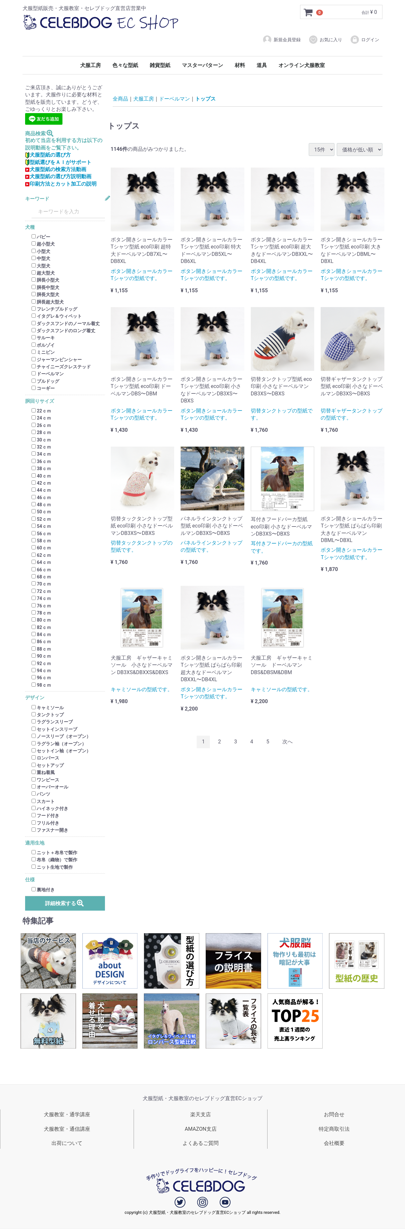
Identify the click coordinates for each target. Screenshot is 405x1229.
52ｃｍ (41, 519)
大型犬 (41, 265)
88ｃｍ (41, 649)
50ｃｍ (41, 512)
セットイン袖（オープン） (61, 750)
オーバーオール (50, 786)
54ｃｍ (41, 526)
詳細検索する (65, 903)
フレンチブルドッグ (54, 309)
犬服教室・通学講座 (67, 1114)
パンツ (41, 794)
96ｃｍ (41, 678)
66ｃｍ (41, 569)
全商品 (120, 99)
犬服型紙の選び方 (48, 155)
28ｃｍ (41, 432)
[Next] (287, 742)
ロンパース (45, 758)
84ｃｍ (41, 634)
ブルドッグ (45, 381)
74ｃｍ (41, 598)
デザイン (34, 698)
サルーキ (43, 338)
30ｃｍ (41, 439)
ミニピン (43, 352)
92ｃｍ (41, 663)
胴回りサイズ (39, 401)
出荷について (67, 1143)
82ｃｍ (41, 627)
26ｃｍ (41, 425)
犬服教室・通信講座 (67, 1129)
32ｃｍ (41, 447)
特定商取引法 (334, 1129)
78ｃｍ (41, 612)
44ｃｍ (41, 490)
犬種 (30, 227)
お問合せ (334, 1114)
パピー (41, 236)
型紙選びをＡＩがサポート (58, 162)
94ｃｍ (41, 670)
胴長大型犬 (45, 294)
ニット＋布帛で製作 (54, 852)
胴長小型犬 (45, 280)
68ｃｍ (41, 576)
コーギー (43, 388)
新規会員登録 (281, 39)
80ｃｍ (41, 620)
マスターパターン (202, 65)
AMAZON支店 (201, 1129)
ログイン (364, 39)
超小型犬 (43, 244)
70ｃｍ (41, 584)
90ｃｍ (41, 656)
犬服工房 (90, 65)
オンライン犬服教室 (301, 65)
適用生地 (34, 843)
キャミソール (48, 707)
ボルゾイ (43, 345)
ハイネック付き (50, 808)
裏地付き (43, 889)
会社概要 (334, 1143)
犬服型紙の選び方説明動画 (58, 177)
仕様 (30, 880)
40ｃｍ (41, 476)
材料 (240, 65)
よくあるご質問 (201, 1143)
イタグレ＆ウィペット (57, 316)
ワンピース (45, 779)
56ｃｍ (41, 533)
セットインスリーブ (54, 729)
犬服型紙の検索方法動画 (55, 169)
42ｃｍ (41, 483)
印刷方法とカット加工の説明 (61, 184)
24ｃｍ (41, 418)
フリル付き (45, 823)
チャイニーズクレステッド (61, 366)
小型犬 (41, 251)
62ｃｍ (41, 555)
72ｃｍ (41, 591)
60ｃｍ (41, 548)
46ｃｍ (41, 497)
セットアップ (48, 765)
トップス (205, 99)
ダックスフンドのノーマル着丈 (66, 323)
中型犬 (41, 258)
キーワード (37, 199)
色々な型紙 (125, 65)
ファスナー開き (50, 830)
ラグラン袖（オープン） (59, 743)
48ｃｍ (41, 504)
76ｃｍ (41, 605)
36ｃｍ (41, 461)
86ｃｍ (41, 641)
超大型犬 (43, 273)
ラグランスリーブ (52, 722)
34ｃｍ (41, 454)
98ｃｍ (41, 685)
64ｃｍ (41, 562)
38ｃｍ (41, 468)
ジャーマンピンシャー (57, 359)
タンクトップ (48, 714)
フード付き (45, 815)
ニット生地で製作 (52, 867)
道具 (262, 65)
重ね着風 (43, 772)
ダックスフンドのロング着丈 (63, 330)
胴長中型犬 (45, 287)
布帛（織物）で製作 (54, 860)
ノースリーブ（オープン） (61, 736)
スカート (43, 801)
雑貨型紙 (160, 65)
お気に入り (325, 39)
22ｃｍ (41, 410)
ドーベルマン (48, 374)
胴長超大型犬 (48, 302)
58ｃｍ (41, 540)
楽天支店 (200, 1114)
